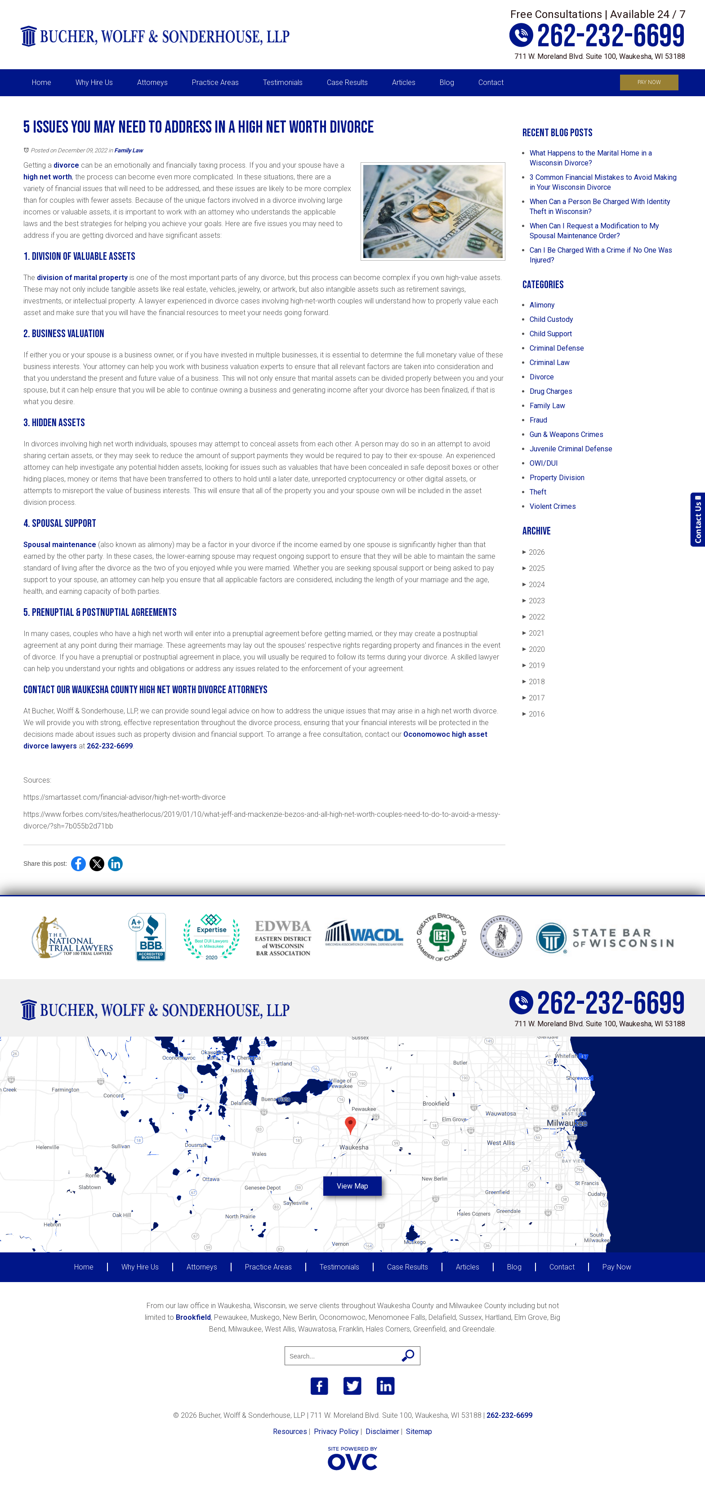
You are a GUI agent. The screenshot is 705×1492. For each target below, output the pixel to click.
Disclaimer (382, 1431)
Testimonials (283, 82)
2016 (533, 714)
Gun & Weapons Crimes (566, 434)
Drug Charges (551, 391)
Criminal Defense (557, 348)
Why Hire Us (94, 82)
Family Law (128, 150)
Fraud (538, 420)
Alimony (542, 305)
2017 (533, 698)
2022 (533, 617)
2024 (533, 584)
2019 (533, 665)
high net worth (47, 177)
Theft (538, 492)
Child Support (551, 334)
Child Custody (551, 319)
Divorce (542, 377)
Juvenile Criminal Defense (571, 449)
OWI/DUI (544, 463)
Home (41, 82)
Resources (290, 1431)
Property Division (557, 477)
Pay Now (649, 82)
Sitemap (419, 1431)
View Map (352, 1186)
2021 (533, 633)
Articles (403, 82)
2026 (533, 552)
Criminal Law (550, 362)
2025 (533, 568)
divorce (66, 165)
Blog (447, 82)
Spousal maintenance (59, 544)
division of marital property (82, 277)
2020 (533, 649)
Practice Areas (215, 82)
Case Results (347, 82)
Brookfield (193, 1317)
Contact (491, 82)
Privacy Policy (336, 1431)
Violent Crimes (553, 506)
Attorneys (152, 82)
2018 (533, 681)
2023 (533, 600)
